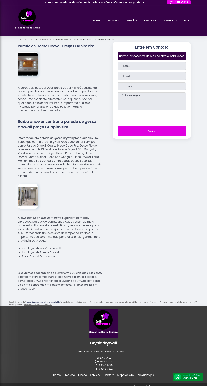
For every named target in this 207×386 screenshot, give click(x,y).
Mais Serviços (145, 375)
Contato (170, 20)
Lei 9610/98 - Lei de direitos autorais (38, 304)
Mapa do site (125, 375)
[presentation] (152, 117)
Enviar (152, 131)
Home (96, 20)
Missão (131, 20)
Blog (187, 20)
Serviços (150, 20)
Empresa (113, 20)
